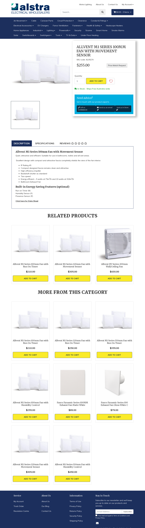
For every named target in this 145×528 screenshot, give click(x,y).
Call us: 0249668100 (82, 108)
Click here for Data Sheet (27, 201)
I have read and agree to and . (112, 516)
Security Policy (76, 516)
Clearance (82, 21)
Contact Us (113, 4)
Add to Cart (96, 81)
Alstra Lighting (85, 4)
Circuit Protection (64, 21)
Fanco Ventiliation (60, 25)
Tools (58, 35)
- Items (122, 12)
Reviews (73, 143)
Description (22, 143)
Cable (33, 21)
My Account (19, 501)
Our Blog (45, 506)
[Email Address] (108, 511)
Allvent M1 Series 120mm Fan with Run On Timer (72, 341)
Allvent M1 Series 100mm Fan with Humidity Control (30, 403)
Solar (16, 35)
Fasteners (76, 25)
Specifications (44, 143)
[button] (111, 81)
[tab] (22, 143)
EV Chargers (43, 25)
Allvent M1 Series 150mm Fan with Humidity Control (72, 465)
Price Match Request (117, 65)
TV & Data (70, 35)
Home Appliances (21, 30)
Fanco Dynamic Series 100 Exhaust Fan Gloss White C (114, 403)
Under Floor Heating (89, 35)
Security (77, 30)
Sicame (88, 30)
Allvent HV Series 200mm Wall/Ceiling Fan (114, 265)
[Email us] (97, 523)
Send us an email (104, 108)
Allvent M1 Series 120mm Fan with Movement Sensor (72, 265)
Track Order (19, 506)
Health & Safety (93, 25)
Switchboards (28, 35)
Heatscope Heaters (114, 25)
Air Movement (20, 21)
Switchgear (45, 35)
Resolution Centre (21, 511)
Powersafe (64, 30)
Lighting (50, 30)
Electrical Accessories (23, 25)
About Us (100, 4)
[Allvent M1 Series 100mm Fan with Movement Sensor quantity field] (80, 81)
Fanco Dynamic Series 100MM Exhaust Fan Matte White (72, 403)
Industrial (37, 30)
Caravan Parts (47, 21)
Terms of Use (75, 501)
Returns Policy (76, 511)
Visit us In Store (122, 108)
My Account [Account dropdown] (127, 4)
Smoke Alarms (118, 30)
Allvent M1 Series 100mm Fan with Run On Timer (30, 265)
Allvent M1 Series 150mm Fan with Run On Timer (114, 341)
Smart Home (101, 30)
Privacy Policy (75, 506)
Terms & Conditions (120, 516)
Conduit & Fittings (98, 21)
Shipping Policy (76, 521)
